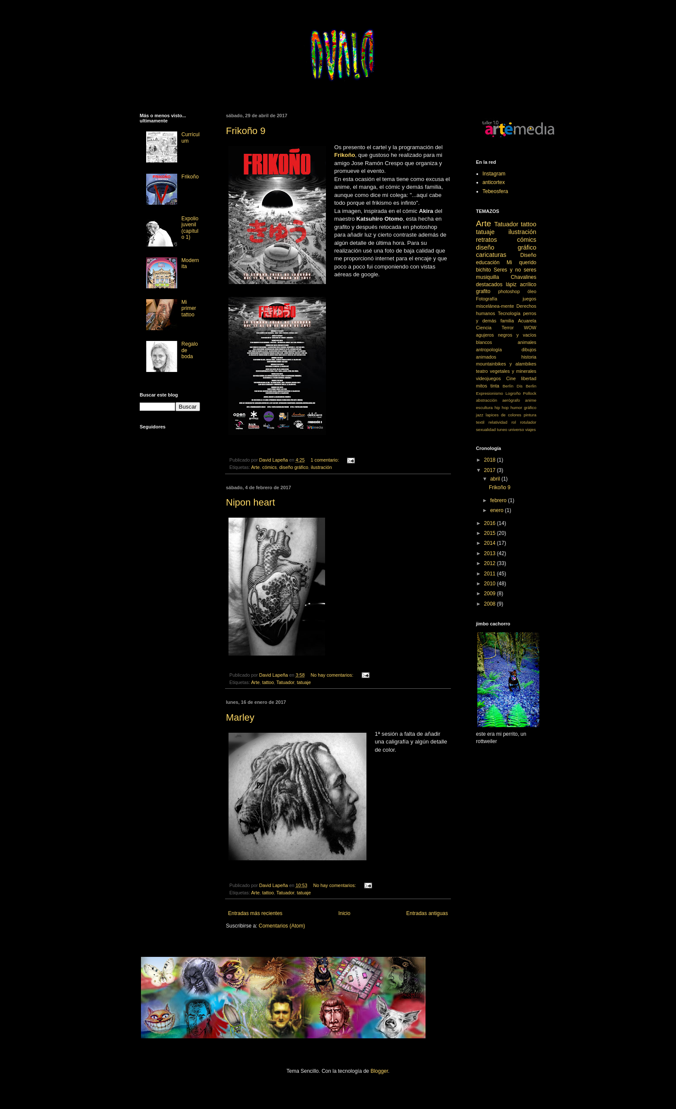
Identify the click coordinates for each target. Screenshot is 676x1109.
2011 (490, 574)
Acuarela (527, 320)
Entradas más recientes (255, 913)
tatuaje (303, 682)
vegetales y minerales (513, 371)
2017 (490, 470)
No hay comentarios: (333, 675)
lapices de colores (504, 414)
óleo (532, 291)
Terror (508, 327)
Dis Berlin (526, 386)
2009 (490, 593)
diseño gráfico (293, 467)
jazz (479, 414)
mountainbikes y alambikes (506, 363)
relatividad (497, 422)
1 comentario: (325, 459)
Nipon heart (250, 502)
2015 (490, 533)
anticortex (493, 182)
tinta (495, 385)
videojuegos (488, 378)
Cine (511, 378)
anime (530, 400)
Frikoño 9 (246, 130)
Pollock (529, 393)
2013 (490, 553)
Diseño (528, 255)
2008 (490, 604)
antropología (489, 349)
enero (497, 510)
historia (528, 356)
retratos (486, 239)
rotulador (528, 422)
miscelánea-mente (495, 306)
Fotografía (486, 298)
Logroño (512, 393)
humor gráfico (523, 407)
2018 (490, 460)
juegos (529, 298)
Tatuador (285, 682)
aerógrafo (511, 400)
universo (516, 429)
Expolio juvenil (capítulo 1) (190, 228)
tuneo (502, 429)
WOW (530, 327)
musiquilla (487, 277)
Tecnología (509, 313)
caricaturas (491, 254)
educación (488, 262)
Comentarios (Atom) (282, 926)
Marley (240, 717)
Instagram (493, 174)
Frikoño (190, 177)
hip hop (501, 407)
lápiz (511, 284)
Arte (255, 467)
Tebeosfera (495, 191)
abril (495, 479)
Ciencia (483, 327)
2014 (490, 543)
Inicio (344, 913)
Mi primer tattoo (189, 308)
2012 (490, 563)
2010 (490, 584)
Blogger (379, 1071)
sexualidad (486, 429)
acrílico (528, 284)
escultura (484, 407)
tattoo (268, 682)
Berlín (508, 386)
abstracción (486, 400)
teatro (482, 371)
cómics (269, 467)
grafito (483, 291)
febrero (499, 500)
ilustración (321, 467)
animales (527, 342)
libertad (528, 378)
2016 (490, 523)
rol (513, 422)
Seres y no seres (515, 270)
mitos (481, 385)
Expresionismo (489, 393)
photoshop (509, 291)
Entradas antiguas (427, 913)
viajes (530, 429)
